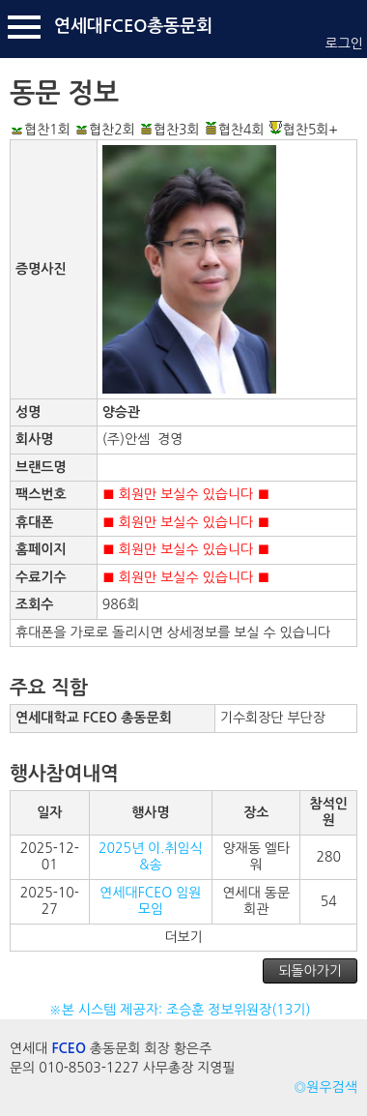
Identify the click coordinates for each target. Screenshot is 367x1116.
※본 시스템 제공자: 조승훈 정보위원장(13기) (184, 1009)
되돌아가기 (310, 971)
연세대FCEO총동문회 (133, 26)
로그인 (344, 43)
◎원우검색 (325, 1087)
